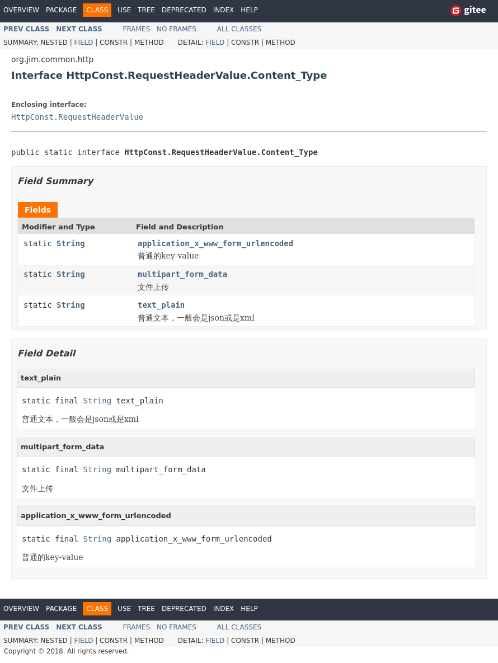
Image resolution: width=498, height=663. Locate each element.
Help (249, 10)
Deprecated (184, 10)
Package (61, 10)
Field (83, 42)
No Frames (176, 29)
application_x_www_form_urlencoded (215, 243)
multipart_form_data (182, 274)
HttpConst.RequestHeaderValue (77, 116)
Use (124, 10)
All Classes (239, 29)
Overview (21, 10)
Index (223, 10)
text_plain (161, 304)
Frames (137, 29)
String (71, 243)
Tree (146, 10)
